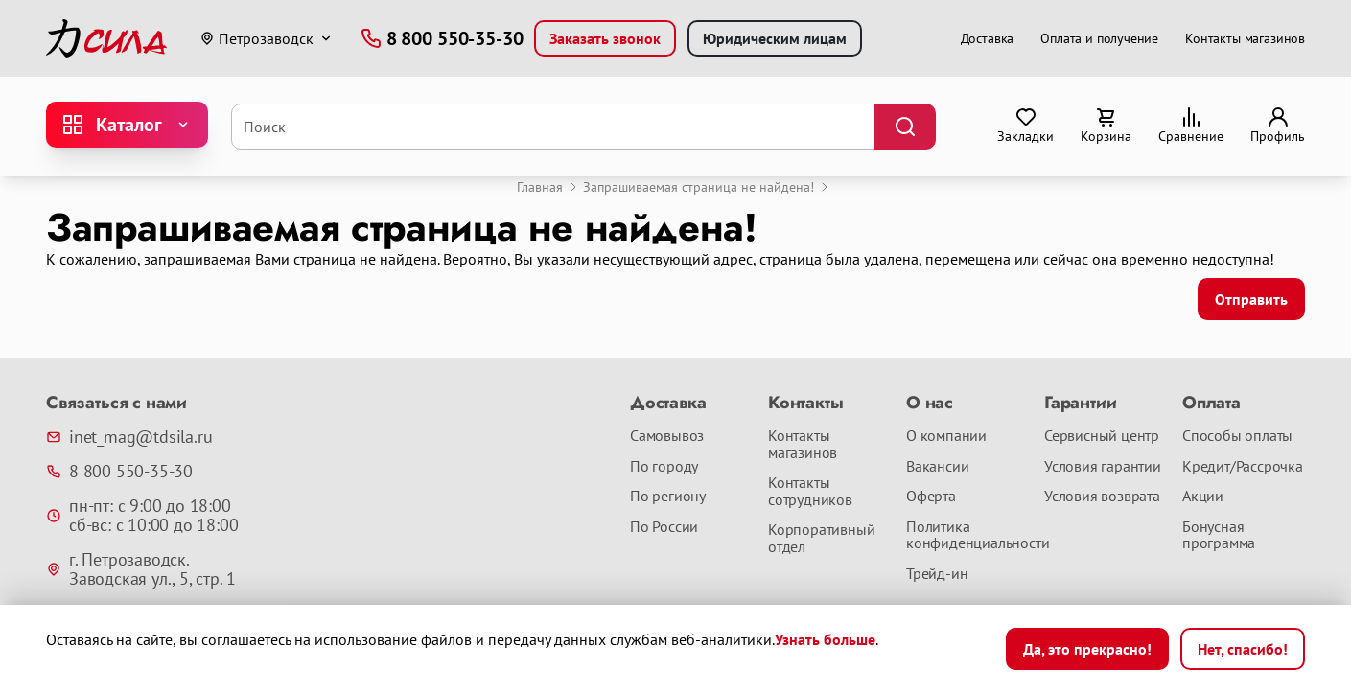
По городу (664, 466)
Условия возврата (1102, 496)
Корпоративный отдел (821, 538)
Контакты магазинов (1245, 38)
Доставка (987, 38)
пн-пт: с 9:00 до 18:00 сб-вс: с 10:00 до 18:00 (142, 516)
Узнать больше (825, 639)
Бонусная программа (1218, 535)
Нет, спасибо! (1243, 648)
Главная (540, 187)
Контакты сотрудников (810, 491)
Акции (1202, 496)
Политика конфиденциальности (967, 535)
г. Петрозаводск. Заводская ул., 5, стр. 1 (141, 569)
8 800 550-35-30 (119, 471)
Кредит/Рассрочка (1242, 466)
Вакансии (937, 466)
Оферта (931, 496)
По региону (668, 496)
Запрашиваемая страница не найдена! (698, 187)
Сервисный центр (1101, 436)
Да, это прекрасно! (1087, 648)
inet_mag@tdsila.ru (129, 437)
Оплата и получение (1099, 38)
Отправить (1251, 299)
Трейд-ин (936, 574)
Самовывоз (667, 436)
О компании (946, 436)
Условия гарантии (1102, 466)
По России (664, 527)
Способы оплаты (1237, 436)
